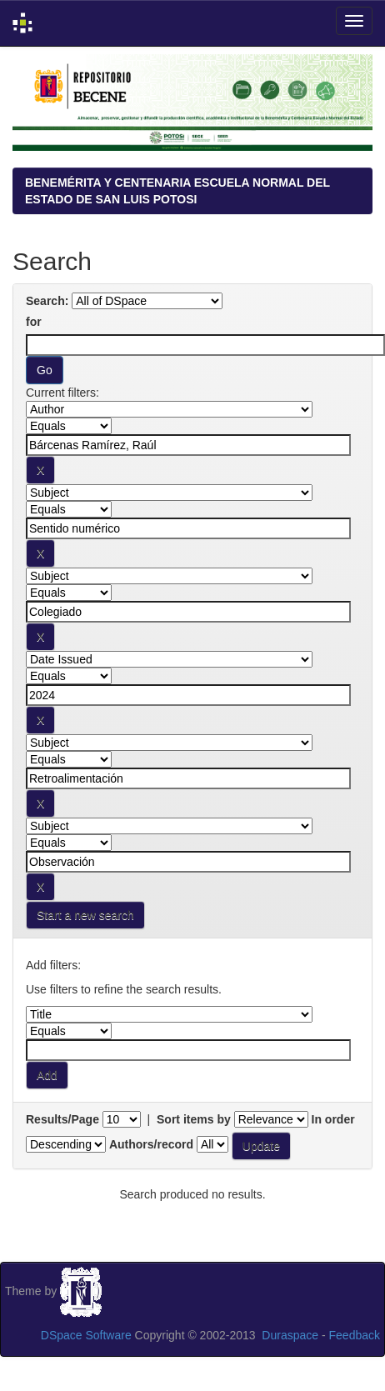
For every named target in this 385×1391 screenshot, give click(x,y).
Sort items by (194, 1119)
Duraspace (290, 1335)
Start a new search (85, 915)
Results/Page (62, 1119)
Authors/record (151, 1144)
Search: (47, 301)
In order (333, 1119)
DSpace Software (86, 1335)
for (34, 321)
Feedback (354, 1335)
